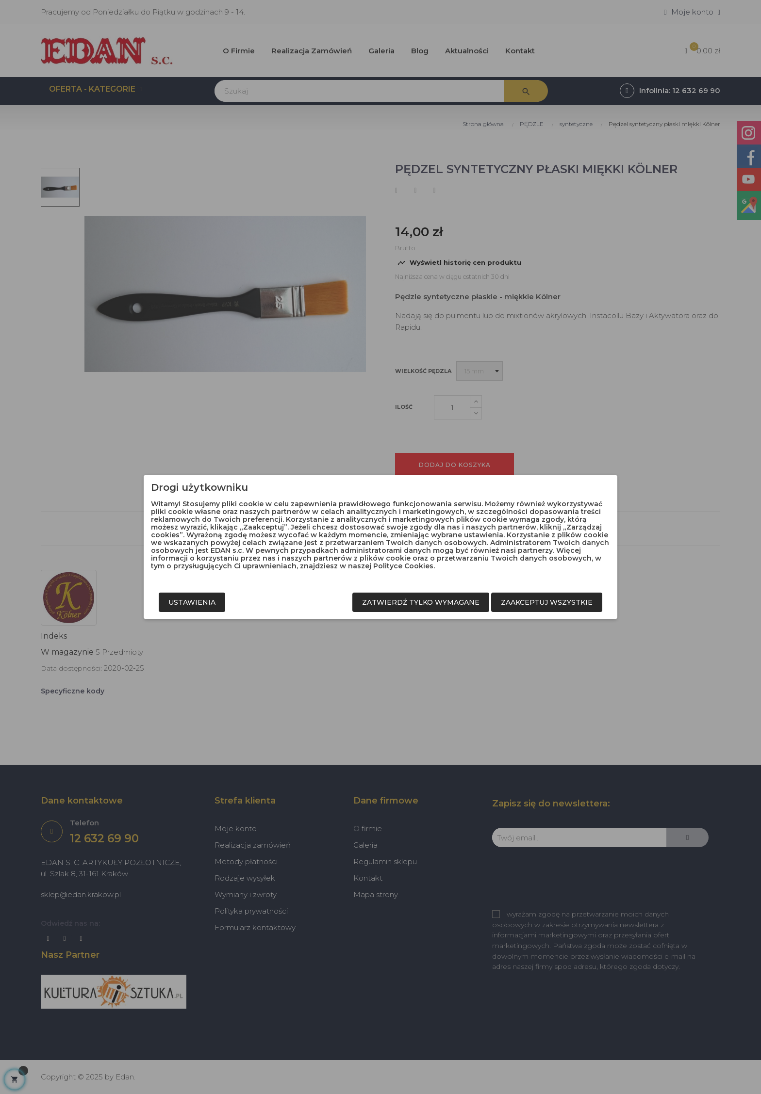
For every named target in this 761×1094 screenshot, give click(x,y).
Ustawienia (191, 602)
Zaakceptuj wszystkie (547, 602)
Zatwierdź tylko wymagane (421, 602)
